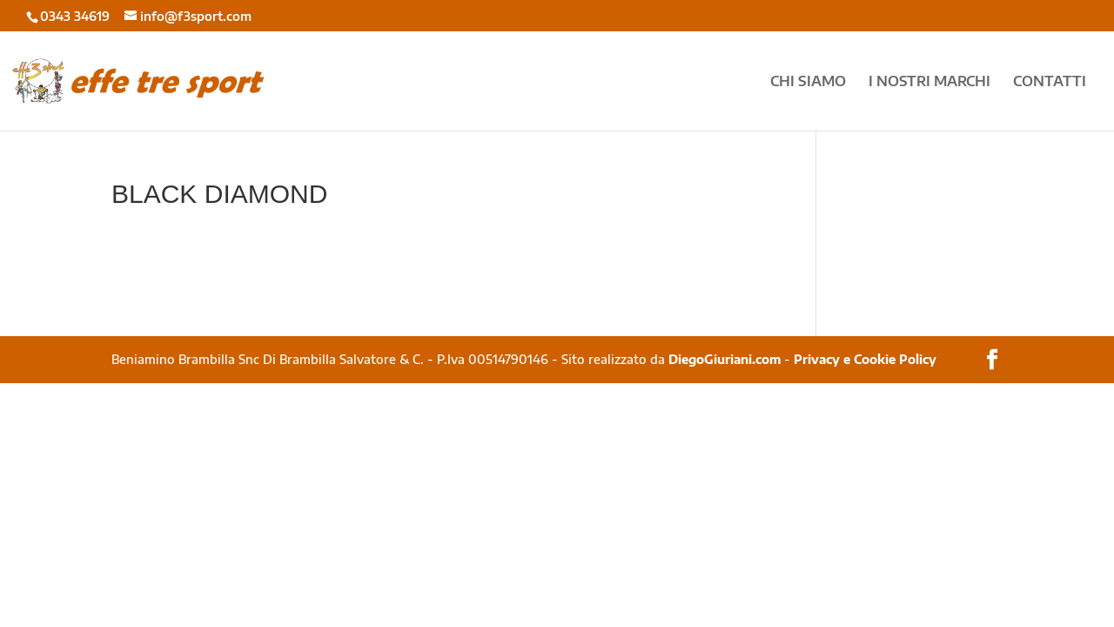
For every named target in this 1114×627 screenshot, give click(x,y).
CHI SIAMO (808, 82)
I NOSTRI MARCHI (929, 82)
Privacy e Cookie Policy (865, 359)
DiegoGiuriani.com (724, 359)
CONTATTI (1049, 82)
